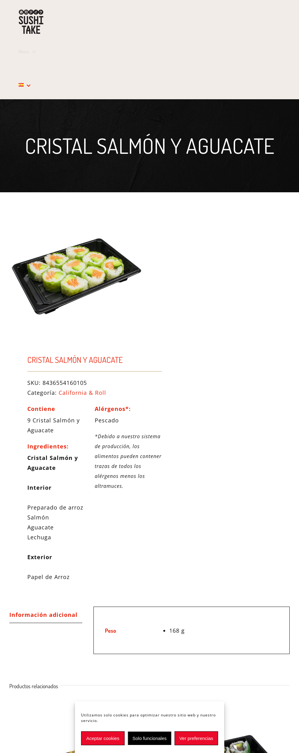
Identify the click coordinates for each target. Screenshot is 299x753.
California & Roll (82, 392)
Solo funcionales (149, 738)
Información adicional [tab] (43, 614)
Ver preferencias (196, 738)
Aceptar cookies (103, 738)
